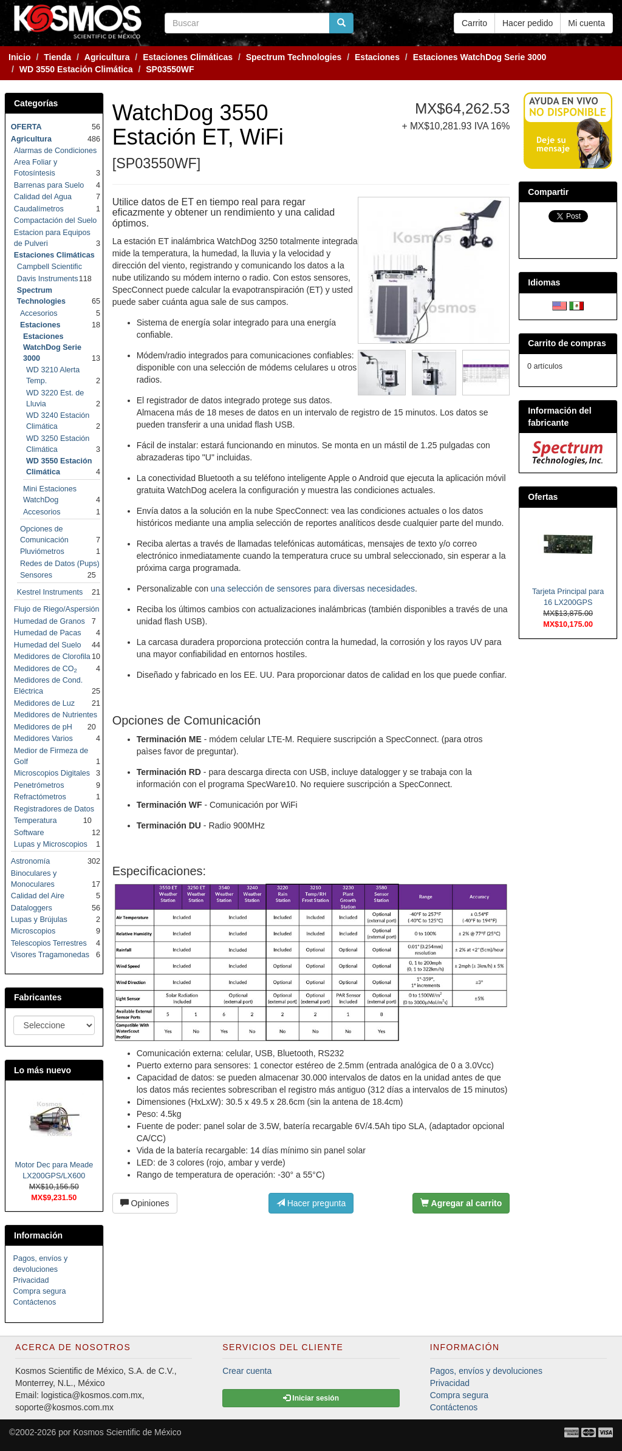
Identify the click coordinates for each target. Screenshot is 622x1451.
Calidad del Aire (37, 896)
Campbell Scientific (49, 266)
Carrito (474, 23)
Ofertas (543, 497)
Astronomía (30, 861)
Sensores (36, 575)
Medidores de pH (43, 727)
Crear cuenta (247, 1371)
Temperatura (35, 820)
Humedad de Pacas (47, 633)
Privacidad (31, 1280)
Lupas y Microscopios (50, 844)
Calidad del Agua (43, 197)
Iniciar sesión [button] (311, 1398)
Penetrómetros (39, 785)
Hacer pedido (527, 23)
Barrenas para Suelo (49, 185)
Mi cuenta (586, 23)
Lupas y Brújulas (39, 919)
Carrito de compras (567, 343)
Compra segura (39, 1291)
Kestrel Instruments (50, 592)
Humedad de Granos (49, 621)
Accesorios (39, 313)
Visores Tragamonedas (50, 955)
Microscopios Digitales (52, 773)
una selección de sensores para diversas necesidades (313, 588)
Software (29, 832)
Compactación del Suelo (55, 220)
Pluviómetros (42, 551)
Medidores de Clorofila (52, 656)
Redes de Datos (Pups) (60, 563)
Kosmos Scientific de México (127, 1432)
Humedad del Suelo (47, 645)
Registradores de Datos (54, 809)
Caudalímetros (39, 209)
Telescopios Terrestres (49, 943)
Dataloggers (31, 908)
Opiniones (144, 1203)
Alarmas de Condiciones (55, 150)
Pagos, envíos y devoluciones (486, 1371)
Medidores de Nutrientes (55, 715)
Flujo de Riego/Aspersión (57, 609)
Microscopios (33, 931)
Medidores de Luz (44, 703)
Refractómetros (40, 797)
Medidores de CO (45, 668)
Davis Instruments (47, 279)
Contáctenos (34, 1302)
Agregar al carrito (461, 1203)
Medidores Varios (43, 738)
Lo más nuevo (42, 1070)
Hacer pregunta (311, 1203)
